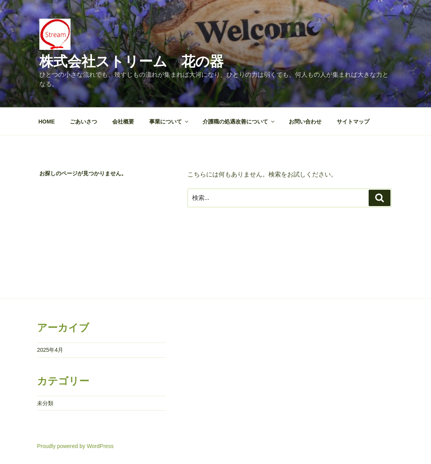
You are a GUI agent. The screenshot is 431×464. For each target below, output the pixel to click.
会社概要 (123, 121)
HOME (47, 121)
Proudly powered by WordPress (75, 446)
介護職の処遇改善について (239, 121)
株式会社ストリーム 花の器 (131, 61)
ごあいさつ (83, 121)
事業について (169, 121)
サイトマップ (353, 121)
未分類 (45, 403)
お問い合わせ (305, 121)
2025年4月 (50, 350)
